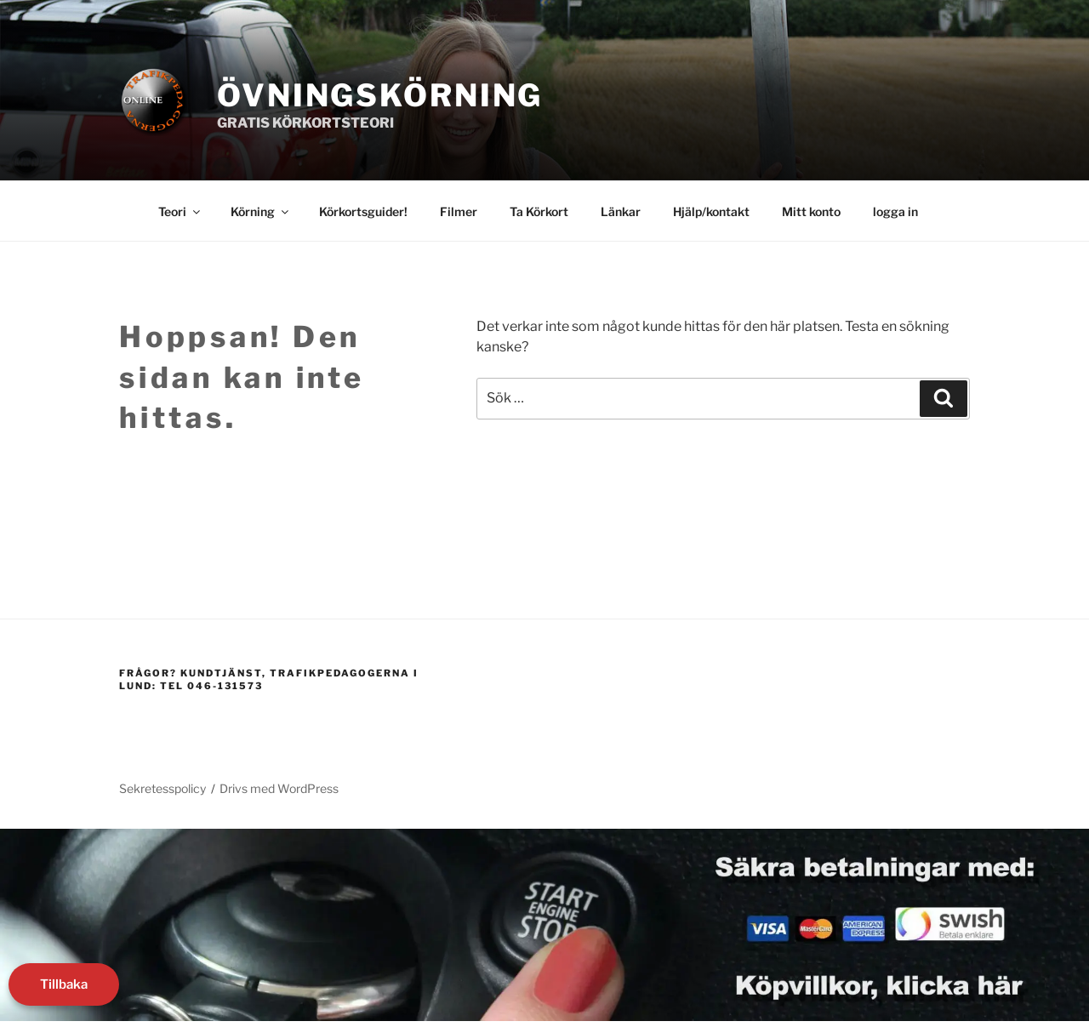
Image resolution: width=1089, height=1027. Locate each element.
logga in (895, 211)
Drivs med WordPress (279, 788)
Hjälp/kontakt (711, 211)
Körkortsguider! (363, 211)
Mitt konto (811, 211)
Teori (180, 211)
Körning (261, 211)
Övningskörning (380, 95)
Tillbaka (64, 984)
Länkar (621, 211)
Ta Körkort (539, 211)
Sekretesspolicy (162, 788)
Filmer (458, 211)
